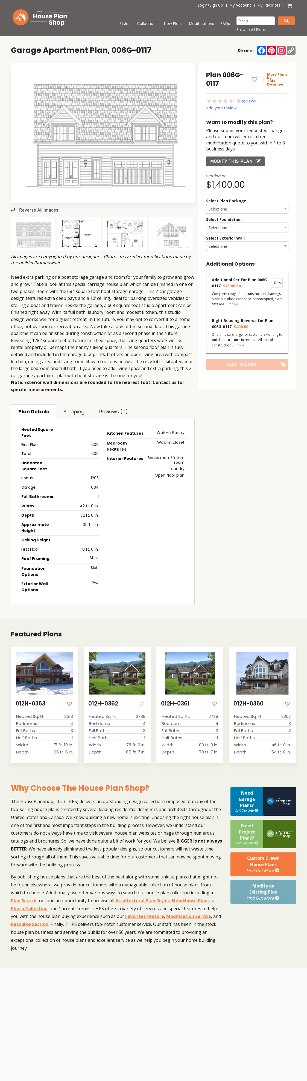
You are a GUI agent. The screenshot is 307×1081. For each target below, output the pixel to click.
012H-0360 (248, 703)
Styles (124, 23)
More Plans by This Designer (277, 79)
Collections (147, 23)
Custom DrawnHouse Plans (263, 864)
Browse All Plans (251, 29)
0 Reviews (246, 101)
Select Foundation (224, 219)
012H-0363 (30, 703)
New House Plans (191, 901)
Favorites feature (144, 916)
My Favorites (269, 5)
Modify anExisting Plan (263, 892)
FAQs (225, 23)
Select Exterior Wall (225, 238)
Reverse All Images (34, 210)
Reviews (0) (113, 411)
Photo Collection (29, 909)
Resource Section (29, 924)
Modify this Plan (235, 161)
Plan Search (23, 901)
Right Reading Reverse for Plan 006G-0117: (242, 323)
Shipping (73, 411)
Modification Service (188, 916)
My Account (240, 5)
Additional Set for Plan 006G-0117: (240, 282)
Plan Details (33, 411)
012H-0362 (103, 703)
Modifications (201, 23)
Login (202, 5)
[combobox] (247, 209)
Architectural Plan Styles (142, 901)
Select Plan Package (226, 200)
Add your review (221, 108)
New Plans (173, 23)
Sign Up (216, 5)
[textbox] (247, 209)
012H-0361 (175, 703)
